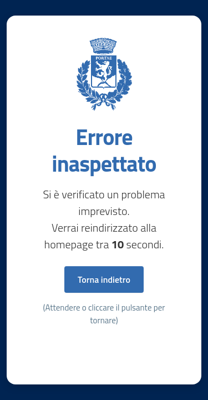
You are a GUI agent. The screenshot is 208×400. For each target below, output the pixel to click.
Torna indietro (104, 279)
